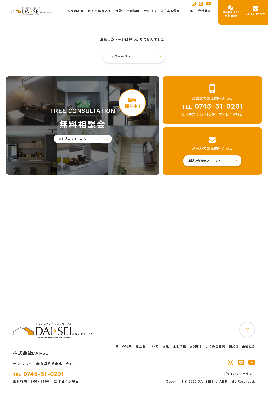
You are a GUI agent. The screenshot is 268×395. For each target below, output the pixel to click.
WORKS (196, 346)
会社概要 (248, 346)
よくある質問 (215, 346)
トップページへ (119, 56)
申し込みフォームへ (72, 139)
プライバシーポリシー (239, 373)
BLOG (233, 346)
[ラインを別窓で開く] (201, 5)
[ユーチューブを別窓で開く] (208, 4)
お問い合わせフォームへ (205, 161)
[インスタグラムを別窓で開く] (194, 5)
